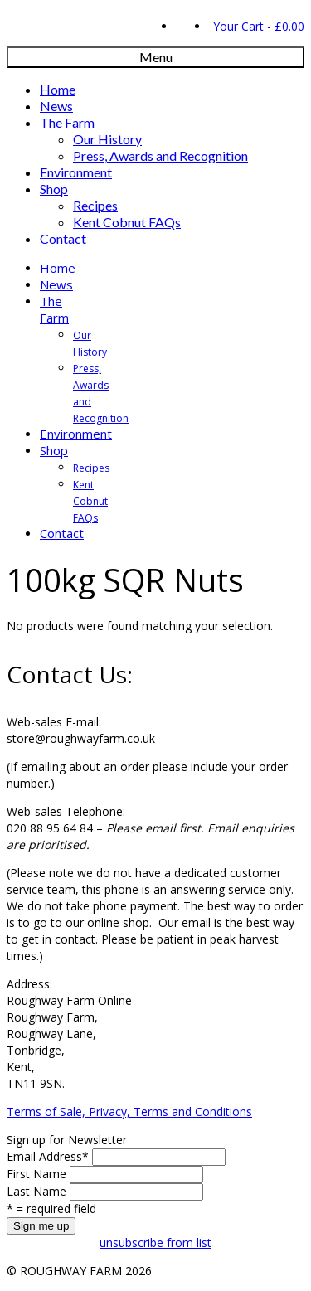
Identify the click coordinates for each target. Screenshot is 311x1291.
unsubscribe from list (155, 1242)
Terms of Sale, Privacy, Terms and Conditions (129, 1111)
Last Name (36, 1191)
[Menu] (155, 57)
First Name (36, 1174)
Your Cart (256, 26)
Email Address (48, 1156)
